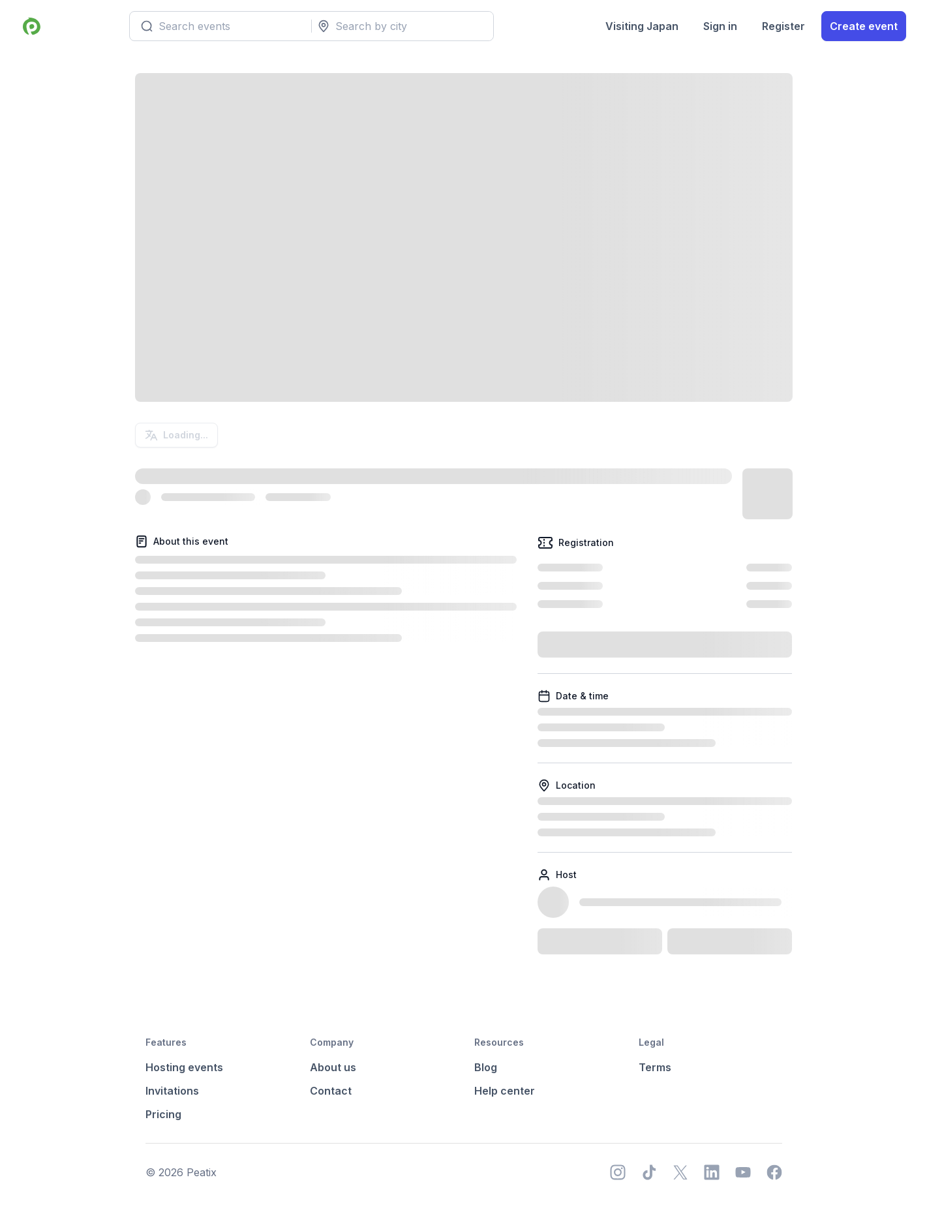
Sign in (720, 26)
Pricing (163, 1114)
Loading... (176, 435)
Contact (331, 1090)
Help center (504, 1090)
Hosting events (184, 1067)
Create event (864, 26)
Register (783, 26)
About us (333, 1067)
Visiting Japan (641, 26)
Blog (485, 1067)
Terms (655, 1067)
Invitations (172, 1090)
